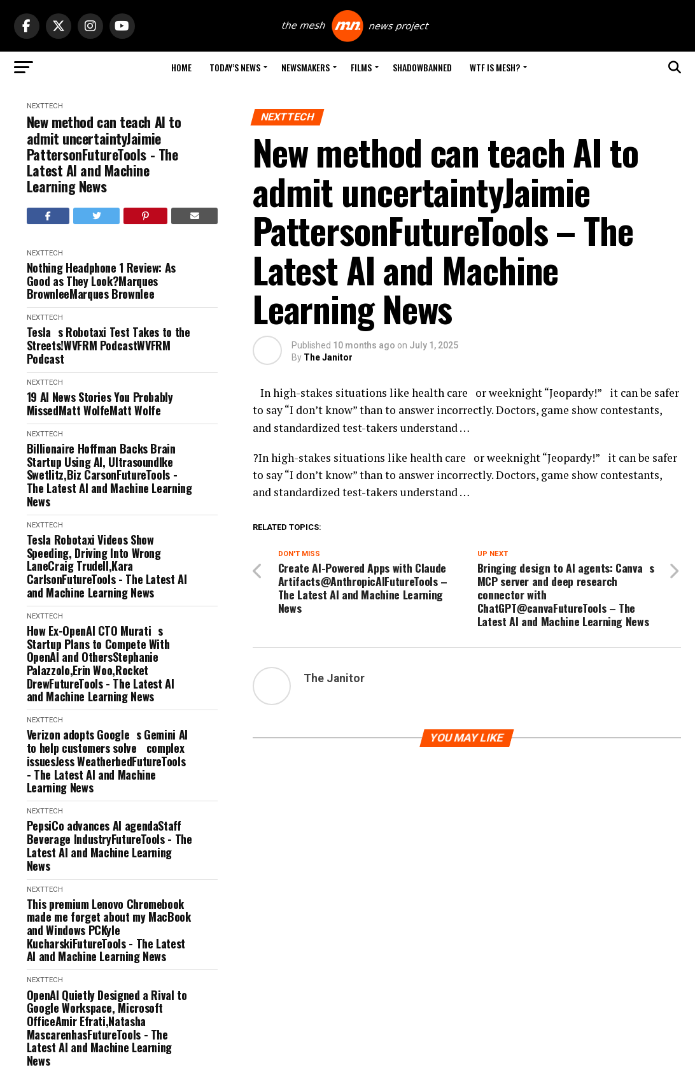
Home (181, 67)
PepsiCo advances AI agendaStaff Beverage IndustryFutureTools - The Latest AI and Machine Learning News (109, 845)
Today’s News (234, 67)
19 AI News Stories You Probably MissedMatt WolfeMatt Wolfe (100, 403)
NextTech (45, 106)
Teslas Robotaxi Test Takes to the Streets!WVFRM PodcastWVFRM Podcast (108, 345)
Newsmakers (305, 67)
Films (361, 67)
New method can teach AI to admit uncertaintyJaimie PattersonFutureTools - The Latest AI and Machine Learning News (104, 154)
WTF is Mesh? (495, 67)
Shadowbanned (422, 67)
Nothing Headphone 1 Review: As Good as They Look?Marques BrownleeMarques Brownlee (101, 281)
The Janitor (328, 357)
